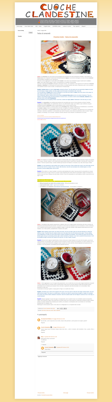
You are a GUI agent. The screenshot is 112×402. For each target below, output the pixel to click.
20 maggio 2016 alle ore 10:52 (58, 318)
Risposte (44, 344)
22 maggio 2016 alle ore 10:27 (58, 327)
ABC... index (38, 26)
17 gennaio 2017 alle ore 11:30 (50, 336)
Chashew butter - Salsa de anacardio (66, 37)
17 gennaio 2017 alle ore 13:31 (62, 347)
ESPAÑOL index (57, 26)
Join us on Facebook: (40, 115)
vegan (54, 310)
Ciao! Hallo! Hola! (29, 26)
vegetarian (58, 310)
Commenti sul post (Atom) (46, 395)
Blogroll (83, 26)
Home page (19, 26)
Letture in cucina (67, 26)
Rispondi (43, 322)
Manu (42, 336)
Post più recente (41, 392)
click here (44, 119)
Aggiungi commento (42, 356)
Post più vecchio (90, 392)
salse (52, 310)
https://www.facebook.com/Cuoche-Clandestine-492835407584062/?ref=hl (48, 116)
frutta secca (48, 310)
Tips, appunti (76, 26)
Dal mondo (44, 310)
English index (47, 26)
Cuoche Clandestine (45, 327)
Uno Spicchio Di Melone (46, 318)
